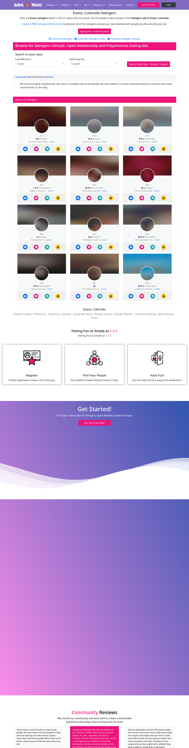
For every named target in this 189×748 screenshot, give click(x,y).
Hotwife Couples (22, 314)
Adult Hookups (166, 314)
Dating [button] (130, 5)
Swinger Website (123, 314)
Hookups (66, 314)
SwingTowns (48, 77)
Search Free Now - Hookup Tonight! (148, 64)
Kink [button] (76, 5)
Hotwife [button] (65, 5)
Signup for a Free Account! (94, 31)
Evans (94, 317)
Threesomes (40, 314)
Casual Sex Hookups (145, 314)
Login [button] (168, 4)
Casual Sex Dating (83, 314)
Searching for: (77, 59)
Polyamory (54, 314)
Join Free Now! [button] (148, 4)
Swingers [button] (51, 5)
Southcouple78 (22, 77)
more (52, 141)
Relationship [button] (115, 5)
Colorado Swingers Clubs (89, 38)
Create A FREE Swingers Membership (42, 24)
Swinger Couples (103, 314)
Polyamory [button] (98, 5)
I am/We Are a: (23, 59)
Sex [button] (86, 5)
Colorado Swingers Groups (123, 38)
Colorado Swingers (60, 38)
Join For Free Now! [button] (94, 422)
